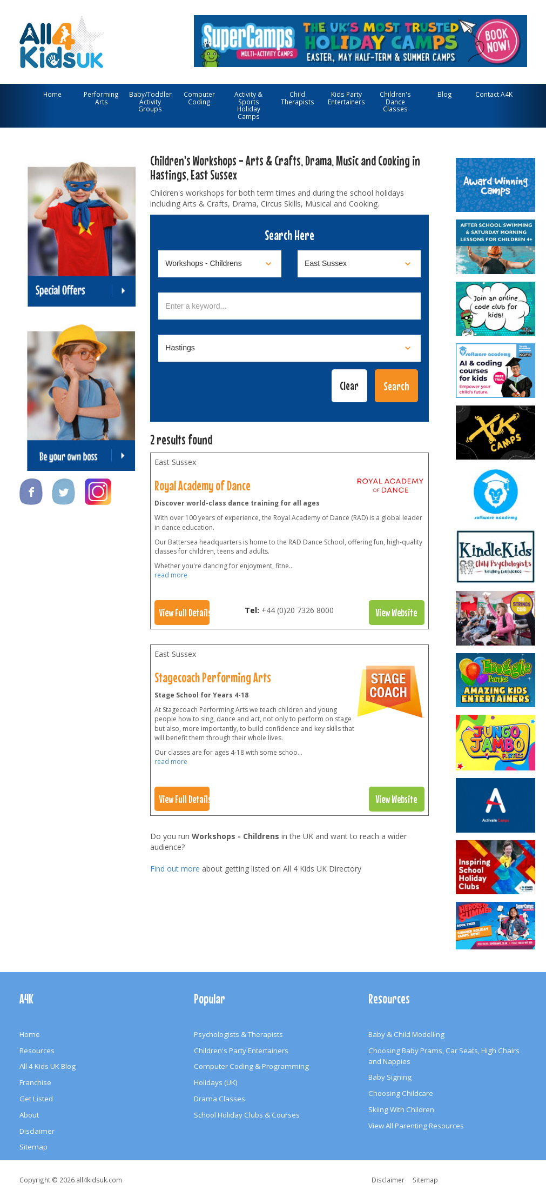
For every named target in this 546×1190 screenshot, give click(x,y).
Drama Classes (219, 1098)
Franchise (35, 1082)
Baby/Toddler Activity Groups (150, 101)
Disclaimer (37, 1131)
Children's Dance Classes (395, 101)
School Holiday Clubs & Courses (247, 1115)
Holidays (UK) (216, 1082)
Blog (444, 94)
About (29, 1115)
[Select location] (359, 263)
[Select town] (289, 348)
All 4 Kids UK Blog (47, 1066)
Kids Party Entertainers (346, 98)
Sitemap (33, 1147)
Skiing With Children (401, 1109)
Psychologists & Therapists (238, 1034)
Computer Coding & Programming (251, 1066)
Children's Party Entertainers (241, 1050)
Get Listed (36, 1098)
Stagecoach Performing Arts (212, 677)
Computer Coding (199, 98)
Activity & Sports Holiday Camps (248, 105)
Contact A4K (494, 94)
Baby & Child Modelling (406, 1034)
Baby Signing (390, 1077)
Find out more (175, 868)
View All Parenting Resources (416, 1126)
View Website (396, 613)
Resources (37, 1050)
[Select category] (219, 263)
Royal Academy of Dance (202, 485)
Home (52, 94)
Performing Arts (101, 98)
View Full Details (184, 613)
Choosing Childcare (400, 1093)
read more (170, 575)
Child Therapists (297, 98)
